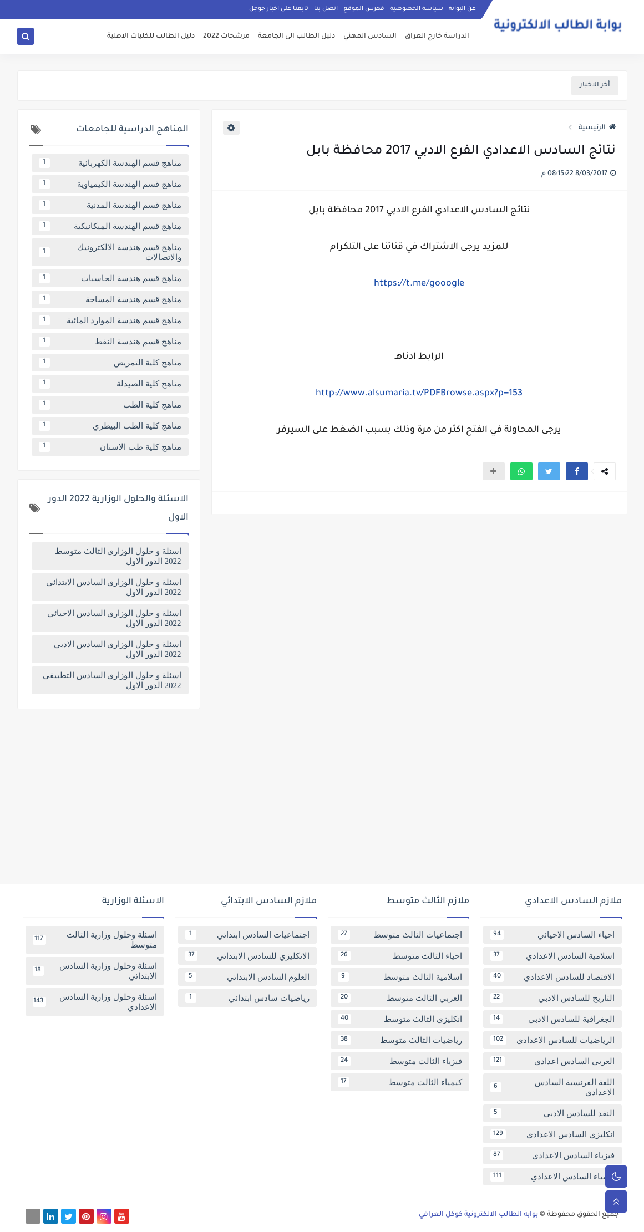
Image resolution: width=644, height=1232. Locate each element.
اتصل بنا (326, 9)
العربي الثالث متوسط (400, 998)
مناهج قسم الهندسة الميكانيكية (110, 226)
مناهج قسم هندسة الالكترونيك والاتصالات (110, 252)
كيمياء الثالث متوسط (400, 1082)
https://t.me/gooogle (419, 284)
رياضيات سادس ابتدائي (247, 998)
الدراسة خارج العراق (437, 36)
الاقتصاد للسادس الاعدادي (552, 977)
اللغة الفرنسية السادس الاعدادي (552, 1087)
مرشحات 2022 (226, 36)
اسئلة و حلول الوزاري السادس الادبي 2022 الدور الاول (117, 649)
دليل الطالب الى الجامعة (296, 36)
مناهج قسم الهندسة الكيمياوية (110, 184)
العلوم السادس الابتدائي (247, 977)
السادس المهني (370, 36)
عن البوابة (462, 9)
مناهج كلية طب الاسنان (110, 447)
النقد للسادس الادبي (552, 1113)
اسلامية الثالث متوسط (400, 977)
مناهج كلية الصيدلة (110, 384)
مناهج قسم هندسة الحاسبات (110, 278)
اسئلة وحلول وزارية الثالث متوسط (95, 939)
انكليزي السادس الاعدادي (552, 1134)
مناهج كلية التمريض (110, 363)
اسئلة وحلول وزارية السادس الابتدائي (95, 970)
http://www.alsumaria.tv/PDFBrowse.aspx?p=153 (419, 394)
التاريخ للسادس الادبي (552, 998)
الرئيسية (597, 128)
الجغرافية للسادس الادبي (552, 1019)
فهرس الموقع (363, 9)
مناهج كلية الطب (110, 405)
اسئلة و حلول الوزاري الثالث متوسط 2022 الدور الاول (118, 556)
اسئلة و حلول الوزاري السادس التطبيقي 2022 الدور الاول (112, 680)
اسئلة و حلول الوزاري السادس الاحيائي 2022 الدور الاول (114, 618)
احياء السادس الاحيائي (552, 935)
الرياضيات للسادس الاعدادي (552, 1040)
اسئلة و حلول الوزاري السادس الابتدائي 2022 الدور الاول (113, 587)
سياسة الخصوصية (416, 9)
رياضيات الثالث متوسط (400, 1040)
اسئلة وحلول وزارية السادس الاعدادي (95, 1001)
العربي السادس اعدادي (552, 1061)
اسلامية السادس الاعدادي (552, 956)
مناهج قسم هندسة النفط (110, 342)
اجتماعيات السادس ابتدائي (247, 935)
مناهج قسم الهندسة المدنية (110, 205)
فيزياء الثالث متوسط (400, 1061)
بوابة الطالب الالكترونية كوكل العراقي (478, 1215)
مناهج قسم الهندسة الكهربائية (110, 163)
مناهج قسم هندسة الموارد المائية (110, 320)
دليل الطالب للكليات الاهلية (151, 36)
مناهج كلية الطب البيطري (110, 426)
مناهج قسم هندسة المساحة (110, 299)
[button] (577, 471)
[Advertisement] (322, 800)
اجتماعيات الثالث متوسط (400, 935)
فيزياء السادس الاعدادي (552, 1155)
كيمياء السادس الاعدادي (552, 1177)
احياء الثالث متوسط (400, 956)
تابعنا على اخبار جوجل (278, 9)
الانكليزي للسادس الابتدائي (247, 956)
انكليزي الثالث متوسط (400, 1019)
